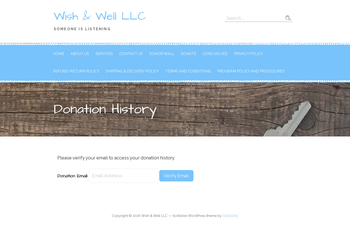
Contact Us (131, 54)
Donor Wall (161, 54)
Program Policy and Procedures (250, 71)
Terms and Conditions (188, 71)
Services (104, 54)
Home (58, 54)
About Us (80, 54)
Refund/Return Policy (76, 71)
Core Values (215, 54)
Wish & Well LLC (100, 16)
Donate (188, 54)
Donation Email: (72, 176)
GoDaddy (230, 216)
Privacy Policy (248, 54)
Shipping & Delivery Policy (132, 71)
